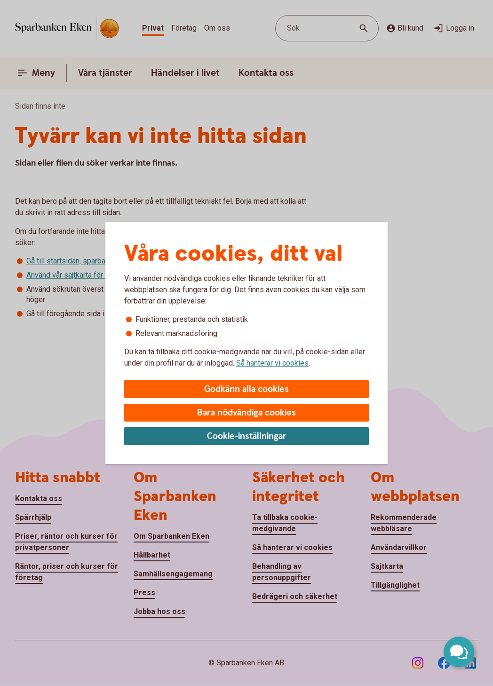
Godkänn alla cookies (246, 389)
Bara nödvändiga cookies (246, 413)
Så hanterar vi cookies (272, 363)
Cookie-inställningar (246, 436)
